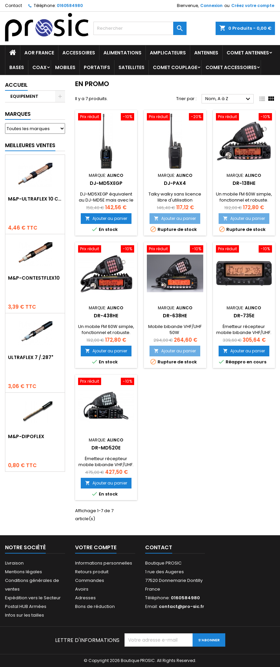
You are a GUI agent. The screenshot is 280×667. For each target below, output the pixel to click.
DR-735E (244, 315)
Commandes (89, 580)
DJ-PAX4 (175, 183)
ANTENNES (206, 52)
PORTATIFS (97, 67)
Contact (13, 5)
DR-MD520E (105, 447)
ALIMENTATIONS (122, 52)
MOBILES (65, 67)
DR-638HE (175, 315)
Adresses (85, 598)
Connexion (211, 5)
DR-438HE (106, 315)
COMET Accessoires (231, 67)
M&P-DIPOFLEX (26, 436)
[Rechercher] (140, 28)
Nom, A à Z (228, 99)
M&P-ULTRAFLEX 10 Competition (35, 199)
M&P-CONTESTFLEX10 (34, 278)
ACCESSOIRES (78, 52)
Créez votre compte (252, 5)
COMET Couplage (175, 67)
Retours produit (91, 572)
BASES (16, 67)
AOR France (39, 52)
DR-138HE (244, 183)
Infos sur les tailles (24, 615)
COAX (39, 67)
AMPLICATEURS (168, 52)
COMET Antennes (248, 52)
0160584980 (70, 5)
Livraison (14, 563)
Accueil (16, 85)
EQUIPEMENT (24, 96)
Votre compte (95, 547)
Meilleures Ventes (30, 145)
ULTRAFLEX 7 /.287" (30, 357)
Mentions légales (23, 572)
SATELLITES (131, 67)
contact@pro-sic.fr (181, 606)
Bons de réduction (95, 606)
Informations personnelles (103, 563)
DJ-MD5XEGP (106, 183)
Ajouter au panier (106, 218)
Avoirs (81, 589)
